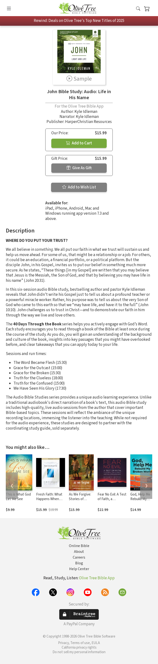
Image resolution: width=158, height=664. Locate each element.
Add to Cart (79, 143)
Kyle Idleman (85, 112)
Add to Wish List (79, 187)
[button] (138, 9)
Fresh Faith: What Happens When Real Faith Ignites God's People (49, 501)
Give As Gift (79, 168)
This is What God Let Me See (18, 497)
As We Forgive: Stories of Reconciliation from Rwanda (80, 501)
